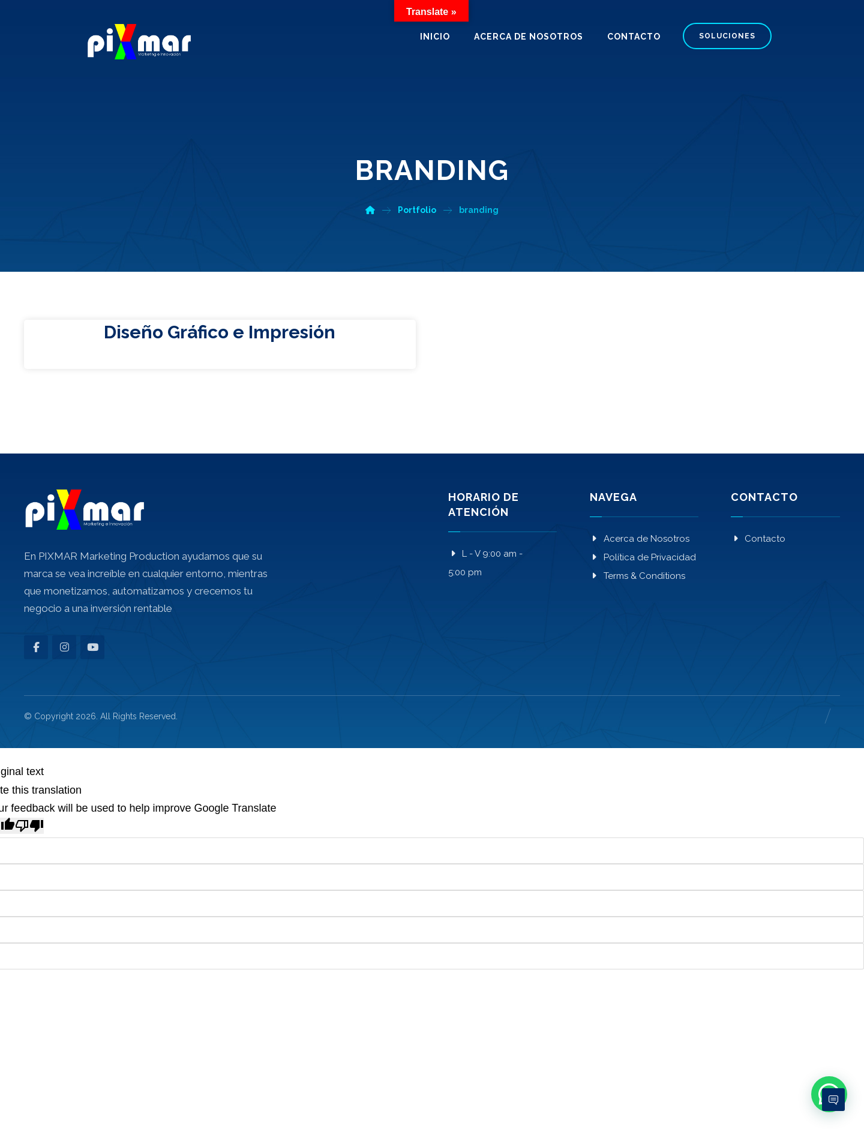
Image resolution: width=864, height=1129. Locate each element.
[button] (36, 647)
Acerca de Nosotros (639, 538)
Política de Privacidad (643, 557)
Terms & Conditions (637, 575)
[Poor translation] (29, 826)
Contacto (758, 538)
